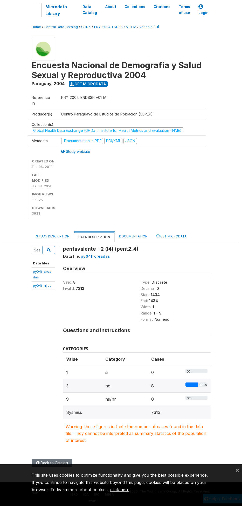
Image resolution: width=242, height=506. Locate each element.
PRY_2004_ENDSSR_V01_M (115, 27)
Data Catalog (89, 10)
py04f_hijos (42, 285)
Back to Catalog (52, 463)
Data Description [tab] (94, 237)
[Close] (237, 470)
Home (36, 27)
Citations (162, 7)
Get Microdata (88, 84)
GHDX (86, 27)
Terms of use (184, 10)
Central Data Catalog (61, 27)
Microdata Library (56, 10)
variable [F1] (149, 27)
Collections (135, 7)
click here (119, 489)
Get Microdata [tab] (171, 236)
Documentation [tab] (133, 236)
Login (203, 10)
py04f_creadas (95, 256)
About (110, 7)
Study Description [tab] (53, 236)
